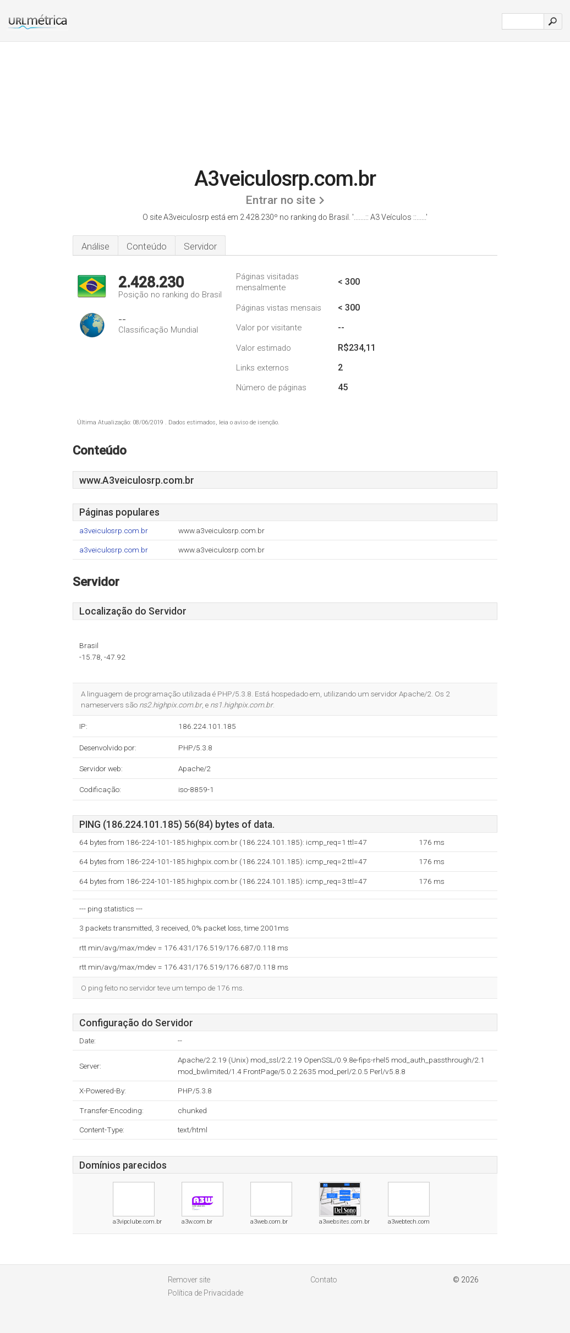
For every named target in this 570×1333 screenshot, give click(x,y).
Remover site (189, 1279)
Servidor (200, 246)
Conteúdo (147, 246)
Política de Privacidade (205, 1292)
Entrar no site (280, 200)
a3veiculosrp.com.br (113, 531)
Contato (323, 1279)
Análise (95, 246)
